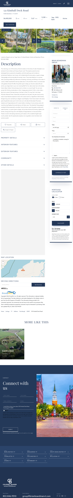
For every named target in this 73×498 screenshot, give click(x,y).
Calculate (60, 223)
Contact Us (54, 95)
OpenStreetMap (37, 276)
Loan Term (55, 195)
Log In (59, 3)
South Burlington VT (58, 452)
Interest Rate (55, 214)
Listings (7, 311)
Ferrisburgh (22, 311)
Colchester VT (32, 456)
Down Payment (56, 207)
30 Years (55, 197)
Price (53, 201)
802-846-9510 (57, 88)
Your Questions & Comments (58, 136)
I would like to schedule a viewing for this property (61, 145)
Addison (16, 311)
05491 (28, 311)
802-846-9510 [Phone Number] (9, 496)
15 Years (61, 197)
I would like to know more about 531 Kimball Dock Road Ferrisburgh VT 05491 (18, 407)
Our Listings (55, 97)
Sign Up (54, 3)
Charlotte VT (9, 456)
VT (11, 311)
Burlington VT (9, 452)
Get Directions (38, 284)
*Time (53, 130)
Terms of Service (60, 178)
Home (2, 311)
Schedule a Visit (65, 109)
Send (10, 429)
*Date (53, 124)
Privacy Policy (65, 166)
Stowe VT (7, 460)
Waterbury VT (32, 460)
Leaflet (32, 276)
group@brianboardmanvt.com (36, 496)
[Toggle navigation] (68, 3)
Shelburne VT (32, 452)
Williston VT (55, 456)
